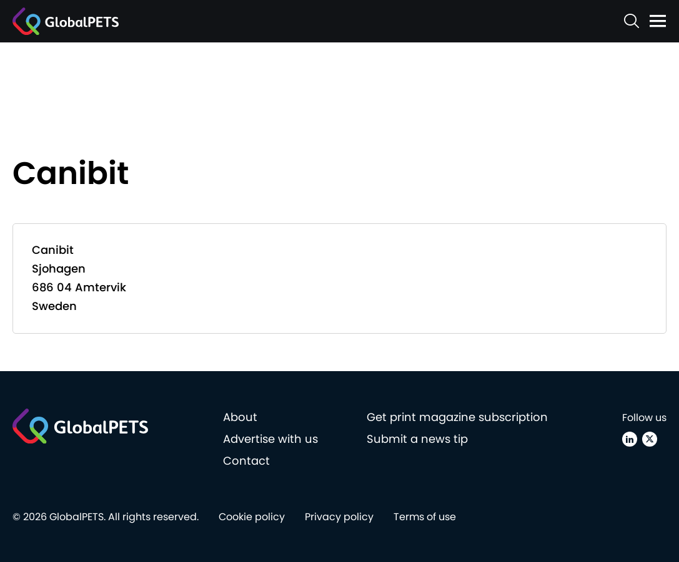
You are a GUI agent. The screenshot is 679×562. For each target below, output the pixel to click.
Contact (246, 460)
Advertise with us (270, 439)
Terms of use (425, 517)
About (240, 417)
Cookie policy (252, 517)
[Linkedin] (629, 439)
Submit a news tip (417, 439)
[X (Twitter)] (649, 439)
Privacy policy (339, 517)
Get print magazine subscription (457, 417)
